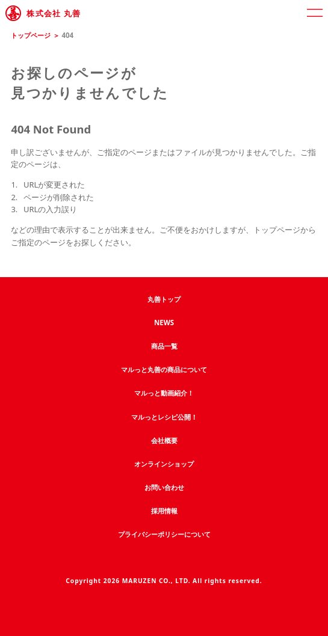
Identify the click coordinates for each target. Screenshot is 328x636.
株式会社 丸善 (53, 13)
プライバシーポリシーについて (164, 534)
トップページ (31, 35)
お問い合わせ (164, 487)
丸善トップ (164, 299)
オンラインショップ (164, 463)
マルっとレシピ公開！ (164, 416)
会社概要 (164, 440)
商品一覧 (164, 345)
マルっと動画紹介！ (164, 392)
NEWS (164, 322)
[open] (315, 13)
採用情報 (164, 510)
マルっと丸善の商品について (164, 369)
